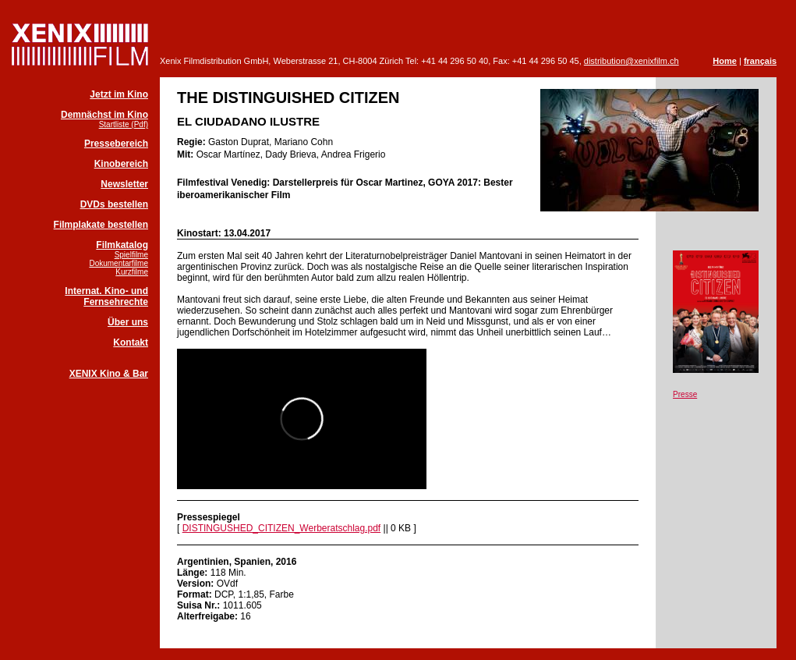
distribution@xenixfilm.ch (631, 61)
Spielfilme (131, 254)
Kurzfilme (131, 272)
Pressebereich (116, 143)
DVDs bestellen (114, 204)
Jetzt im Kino (119, 94)
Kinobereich (121, 163)
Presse (685, 394)
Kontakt (130, 342)
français (760, 61)
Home (725, 61)
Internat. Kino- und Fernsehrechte (106, 296)
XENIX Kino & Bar (108, 373)
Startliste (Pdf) (123, 124)
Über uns (128, 322)
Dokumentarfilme (118, 263)
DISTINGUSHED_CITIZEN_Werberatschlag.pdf (281, 528)
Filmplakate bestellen (101, 224)
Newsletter (124, 184)
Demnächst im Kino (104, 114)
